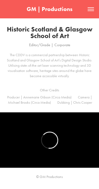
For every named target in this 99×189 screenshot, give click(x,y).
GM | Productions (50, 9)
